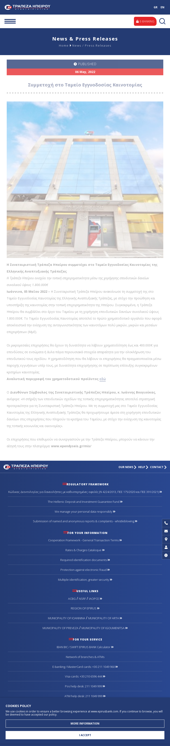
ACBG (72, 599)
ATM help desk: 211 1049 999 (85, 696)
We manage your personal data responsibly (85, 512)
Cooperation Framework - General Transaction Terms (85, 540)
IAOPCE (95, 599)
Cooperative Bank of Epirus (34, 7)
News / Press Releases (91, 45)
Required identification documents (85, 560)
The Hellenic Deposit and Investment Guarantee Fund (85, 502)
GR (155, 7)
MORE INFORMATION (85, 723)
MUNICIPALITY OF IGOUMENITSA (105, 628)
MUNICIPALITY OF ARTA (105, 618)
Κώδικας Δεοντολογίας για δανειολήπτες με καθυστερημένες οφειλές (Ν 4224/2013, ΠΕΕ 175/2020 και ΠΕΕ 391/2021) (85, 492)
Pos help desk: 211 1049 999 (85, 686)
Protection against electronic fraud (85, 570)
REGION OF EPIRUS (85, 608)
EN (162, 7)
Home (64, 45)
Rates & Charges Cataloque (85, 550)
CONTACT (158, 467)
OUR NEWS (127, 467)
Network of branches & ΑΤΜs (85, 657)
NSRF (82, 599)
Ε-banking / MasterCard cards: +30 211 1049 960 (85, 667)
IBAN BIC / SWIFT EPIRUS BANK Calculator (85, 647)
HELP (143, 467)
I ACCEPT (85, 735)
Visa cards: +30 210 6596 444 (85, 676)
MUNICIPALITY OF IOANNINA (66, 618)
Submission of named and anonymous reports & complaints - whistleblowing (85, 521)
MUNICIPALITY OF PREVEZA (60, 628)
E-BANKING (145, 21)
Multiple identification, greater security (85, 580)
